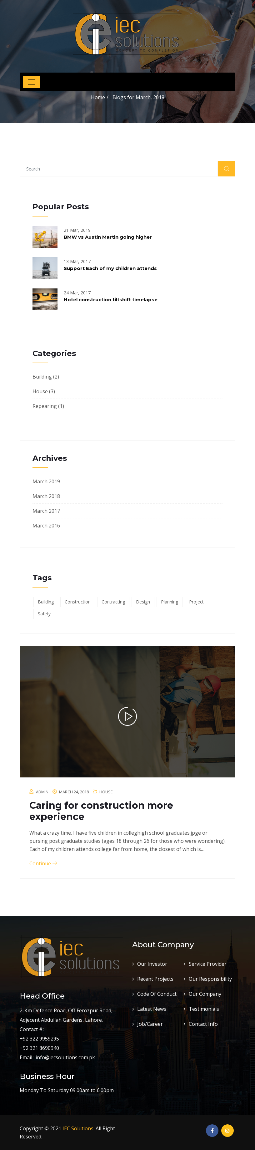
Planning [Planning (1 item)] (169, 602)
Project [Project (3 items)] (196, 602)
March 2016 (46, 525)
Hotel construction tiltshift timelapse (111, 300)
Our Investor (152, 963)
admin (42, 792)
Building (42, 376)
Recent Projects (155, 978)
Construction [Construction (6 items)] (78, 602)
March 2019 (46, 481)
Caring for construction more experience (101, 811)
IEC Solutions (77, 1128)
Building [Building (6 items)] (46, 602)
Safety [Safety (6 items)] (44, 614)
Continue (43, 863)
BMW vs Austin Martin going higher (108, 237)
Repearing (44, 406)
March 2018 (46, 496)
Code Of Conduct (157, 993)
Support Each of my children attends (110, 268)
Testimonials (204, 1008)
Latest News (151, 1008)
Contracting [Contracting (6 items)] (113, 602)
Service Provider (208, 963)
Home (98, 97)
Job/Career (150, 1023)
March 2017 (46, 510)
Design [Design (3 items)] (143, 602)
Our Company (205, 993)
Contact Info (203, 1023)
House (40, 391)
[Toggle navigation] (31, 82)
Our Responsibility (210, 978)
